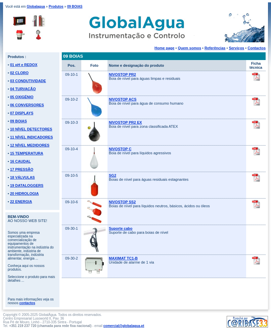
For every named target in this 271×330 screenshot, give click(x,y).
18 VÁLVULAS (22, 177)
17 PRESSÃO (21, 169)
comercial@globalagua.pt (123, 326)
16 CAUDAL (20, 161)
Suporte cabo (120, 228)
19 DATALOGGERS (26, 185)
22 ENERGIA (21, 202)
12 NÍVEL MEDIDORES (29, 145)
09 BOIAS (75, 6)
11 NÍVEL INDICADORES (31, 137)
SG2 (112, 175)
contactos (27, 303)
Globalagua (36, 6)
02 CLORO (19, 73)
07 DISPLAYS (21, 113)
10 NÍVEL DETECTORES (31, 129)
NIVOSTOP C (120, 149)
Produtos (56, 6)
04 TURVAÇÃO (23, 89)
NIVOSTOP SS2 (122, 202)
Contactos (256, 48)
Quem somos (189, 48)
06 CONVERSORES (27, 105)
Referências (215, 48)
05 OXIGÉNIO (22, 97)
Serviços (236, 48)
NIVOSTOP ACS (122, 99)
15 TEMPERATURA (26, 153)
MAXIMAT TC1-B (123, 258)
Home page (164, 48)
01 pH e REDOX (23, 65)
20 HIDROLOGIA (24, 193)
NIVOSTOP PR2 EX (125, 122)
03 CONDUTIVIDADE (28, 81)
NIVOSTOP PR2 (122, 74)
